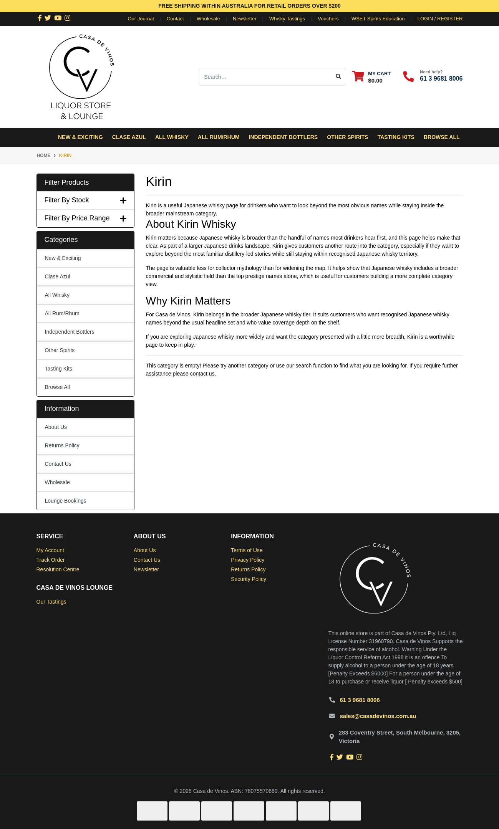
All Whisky (57, 295)
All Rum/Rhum (62, 313)
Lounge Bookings (65, 501)
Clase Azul (129, 137)
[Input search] (265, 77)
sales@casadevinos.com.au (378, 716)
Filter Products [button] (67, 182)
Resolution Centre (58, 569)
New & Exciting (80, 137)
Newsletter (244, 19)
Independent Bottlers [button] (283, 137)
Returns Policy (62, 445)
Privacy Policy (247, 560)
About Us (56, 427)
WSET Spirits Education (378, 19)
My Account (50, 550)
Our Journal (141, 19)
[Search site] (338, 77)
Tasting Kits (396, 137)
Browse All (442, 137)
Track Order (50, 560)
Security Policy (248, 579)
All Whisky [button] (172, 137)
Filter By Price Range (85, 218)
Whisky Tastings (287, 19)
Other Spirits (60, 350)
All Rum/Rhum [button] (219, 137)
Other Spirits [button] (347, 137)
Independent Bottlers (69, 332)
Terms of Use (246, 550)
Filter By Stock (85, 200)
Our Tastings (51, 602)
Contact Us (58, 464)
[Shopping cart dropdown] (371, 76)
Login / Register (440, 19)
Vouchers (328, 19)
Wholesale (208, 19)
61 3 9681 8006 (441, 78)
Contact (175, 19)
